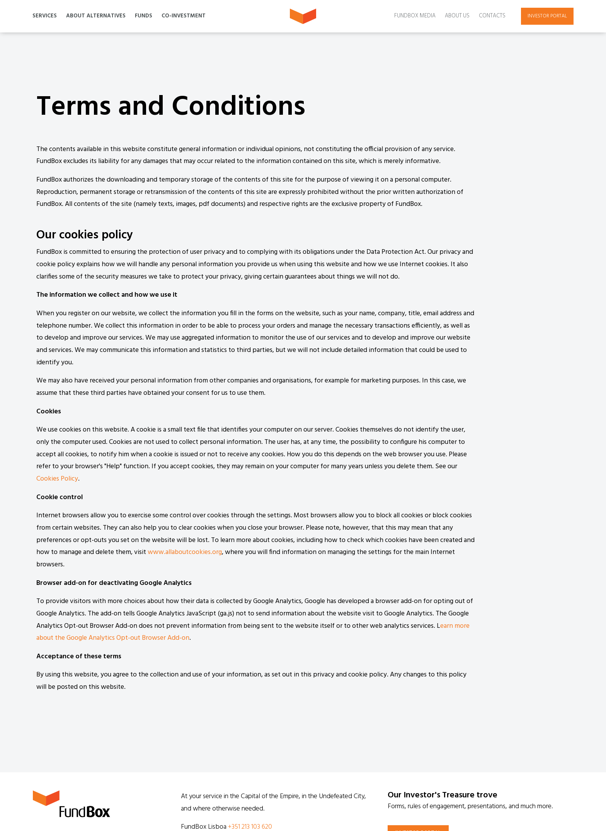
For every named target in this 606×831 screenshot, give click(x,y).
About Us (457, 16)
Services (44, 16)
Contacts (492, 16)
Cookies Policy (57, 478)
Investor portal (547, 16)
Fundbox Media (415, 16)
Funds (143, 16)
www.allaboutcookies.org (185, 552)
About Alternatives (96, 16)
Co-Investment (184, 16)
